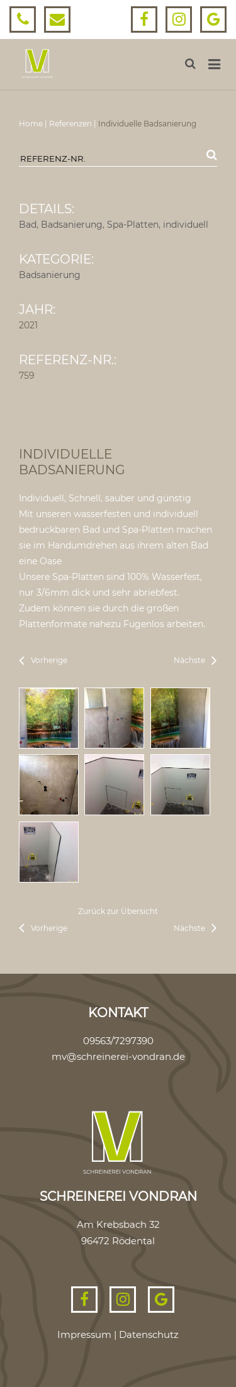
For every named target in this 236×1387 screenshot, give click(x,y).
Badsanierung (72, 224)
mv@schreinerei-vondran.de (118, 1056)
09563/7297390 (118, 1041)
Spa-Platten (133, 224)
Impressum (84, 1334)
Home (31, 123)
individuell (185, 224)
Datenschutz (149, 1334)
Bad (28, 224)
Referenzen (70, 123)
